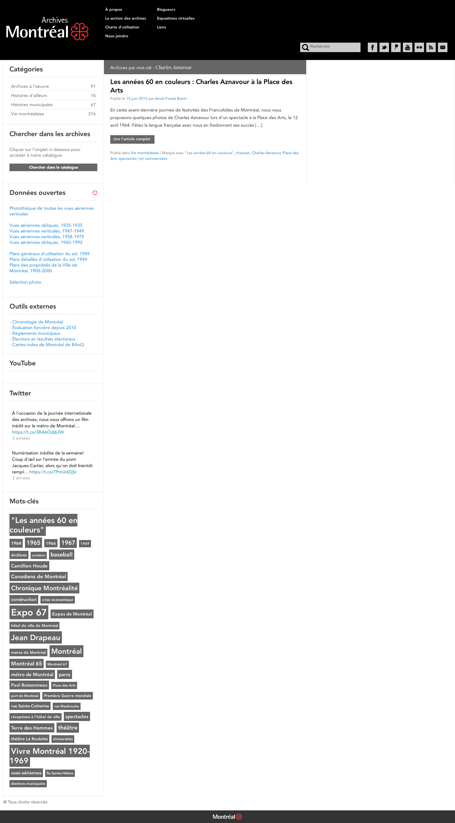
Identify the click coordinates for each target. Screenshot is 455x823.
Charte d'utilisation (122, 27)
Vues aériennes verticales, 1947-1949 (46, 231)
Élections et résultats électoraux (44, 339)
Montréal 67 (57, 664)
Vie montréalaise (145, 152)
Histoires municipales (32, 104)
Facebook (372, 47)
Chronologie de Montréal (37, 322)
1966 (51, 543)
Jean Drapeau (35, 637)
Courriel (442, 47)
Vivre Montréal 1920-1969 (49, 755)
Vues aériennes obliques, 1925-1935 (45, 225)
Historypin (396, 47)
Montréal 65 (26, 663)
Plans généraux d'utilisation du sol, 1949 (49, 253)
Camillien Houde (29, 566)
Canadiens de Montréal (38, 577)
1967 (68, 542)
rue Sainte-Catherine (30, 705)
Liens (161, 27)
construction (24, 599)
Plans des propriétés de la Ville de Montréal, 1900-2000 (43, 267)
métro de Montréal (32, 674)
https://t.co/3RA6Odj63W (38, 432)
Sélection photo (25, 282)
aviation (38, 555)
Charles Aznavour (266, 152)
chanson (243, 152)
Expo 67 (29, 612)
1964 (16, 543)
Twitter (384, 47)
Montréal (66, 651)
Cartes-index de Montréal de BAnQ (48, 344)
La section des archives (125, 18)
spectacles (127, 158)
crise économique (57, 600)
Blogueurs (166, 9)
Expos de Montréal (72, 614)
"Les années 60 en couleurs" (209, 152)
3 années (21, 438)
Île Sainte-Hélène (60, 773)
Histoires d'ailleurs (29, 95)
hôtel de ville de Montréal (34, 625)
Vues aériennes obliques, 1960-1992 (45, 242)
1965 (33, 542)
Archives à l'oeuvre (30, 86)
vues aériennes (26, 773)
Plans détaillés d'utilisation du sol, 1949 (48, 259)
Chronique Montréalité (44, 588)
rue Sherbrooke (66, 706)
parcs (64, 674)
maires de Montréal (28, 652)
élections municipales (28, 784)
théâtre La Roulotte (29, 738)
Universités (63, 739)
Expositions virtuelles (175, 18)
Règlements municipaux (36, 333)
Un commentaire (153, 158)
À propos (113, 9)
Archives (19, 554)
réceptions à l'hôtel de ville (35, 717)
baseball (62, 554)
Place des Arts (64, 685)
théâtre (67, 727)
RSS (431, 47)
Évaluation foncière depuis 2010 (44, 327)
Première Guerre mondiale (67, 696)
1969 (85, 544)
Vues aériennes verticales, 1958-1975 (46, 236)
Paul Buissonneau (29, 685)
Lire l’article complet (131, 139)
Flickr (419, 47)
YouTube (407, 47)
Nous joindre (116, 36)
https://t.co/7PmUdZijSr (53, 472)
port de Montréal (25, 696)
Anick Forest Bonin (171, 98)
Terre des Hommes (32, 728)
